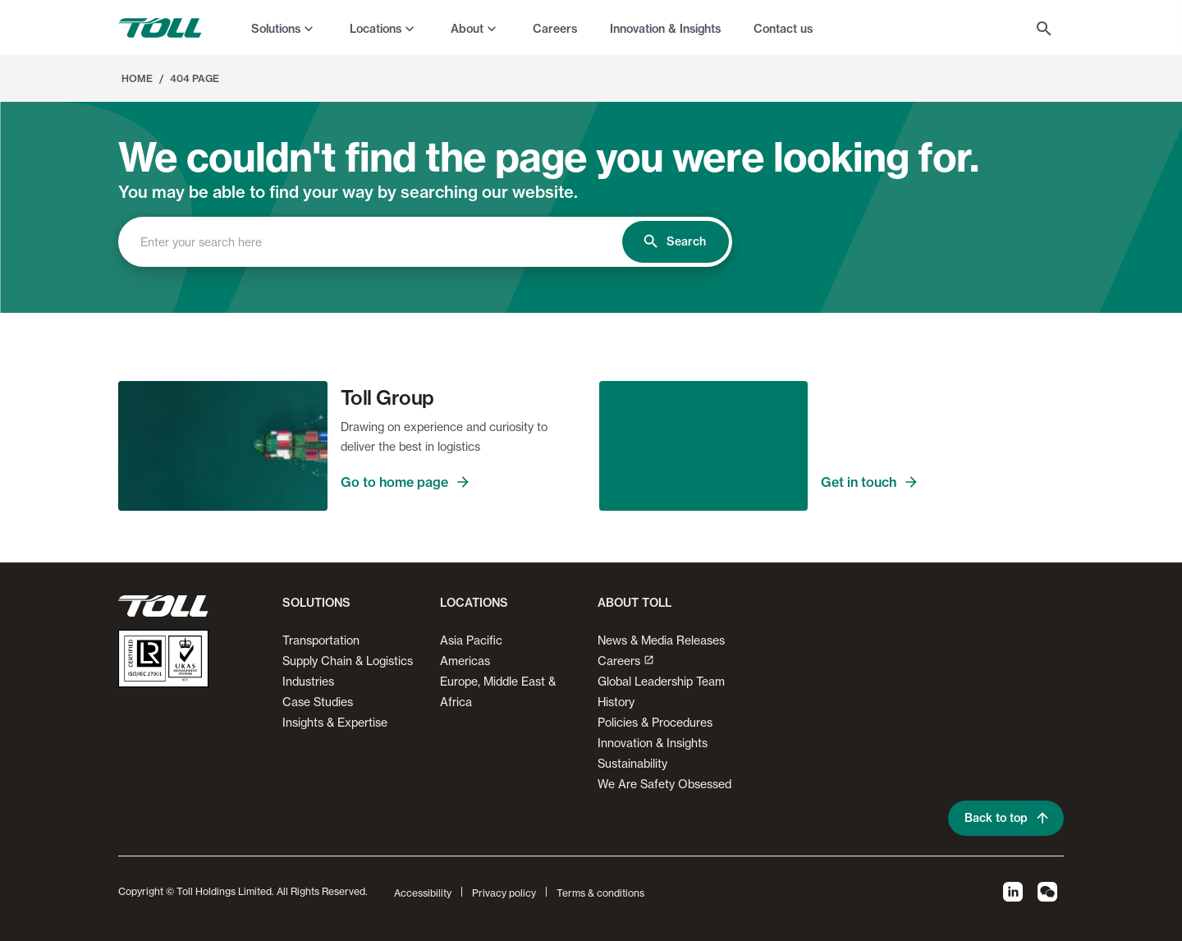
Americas (465, 661)
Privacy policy (504, 893)
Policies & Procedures (655, 722)
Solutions (275, 28)
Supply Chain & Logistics (347, 661)
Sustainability (632, 763)
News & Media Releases (661, 640)
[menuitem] (284, 28)
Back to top (1006, 818)
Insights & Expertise (334, 722)
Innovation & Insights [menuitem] (665, 28)
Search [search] (675, 242)
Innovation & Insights (653, 743)
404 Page (194, 78)
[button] (313, 609)
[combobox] (384, 242)
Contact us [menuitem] (783, 28)
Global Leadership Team (661, 681)
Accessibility (422, 893)
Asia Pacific (471, 640)
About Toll (634, 602)
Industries (308, 681)
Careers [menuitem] (555, 28)
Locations (375, 28)
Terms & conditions (600, 893)
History (616, 702)
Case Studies (317, 702)
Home (137, 78)
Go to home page (462, 482)
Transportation (321, 640)
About (467, 28)
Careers (626, 661)
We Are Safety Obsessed (664, 784)
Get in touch (942, 482)
